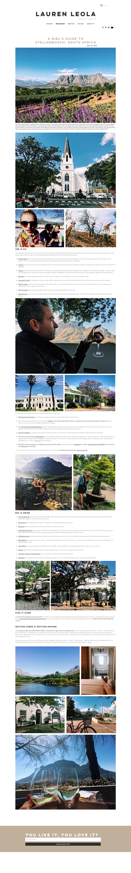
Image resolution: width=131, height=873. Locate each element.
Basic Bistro (22, 540)
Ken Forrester (23, 290)
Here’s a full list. (82, 450)
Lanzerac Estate (24, 280)
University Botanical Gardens (31, 427)
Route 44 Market (24, 433)
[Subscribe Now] (63, 844)
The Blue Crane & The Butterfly (29, 554)
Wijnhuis (21, 526)
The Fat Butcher (24, 517)
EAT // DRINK (22, 513)
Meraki (20, 550)
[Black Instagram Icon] (109, 27)
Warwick (21, 276)
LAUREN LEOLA (66, 14)
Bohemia (21, 558)
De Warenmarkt (23, 536)
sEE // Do (21, 249)
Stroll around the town (26, 417)
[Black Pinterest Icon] (106, 27)
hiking (50, 421)
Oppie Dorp (22, 523)
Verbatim (77, 444)
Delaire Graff (22, 259)
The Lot (24, 446)
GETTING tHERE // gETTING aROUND (36, 626)
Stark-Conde (22, 284)
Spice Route (22, 294)
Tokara (20, 265)
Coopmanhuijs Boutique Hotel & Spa (33, 619)
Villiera (20, 270)
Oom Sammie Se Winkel (96, 444)
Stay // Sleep (23, 613)
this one (38, 440)
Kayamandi (39, 436)
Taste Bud (22, 546)
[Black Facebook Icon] (103, 27)
